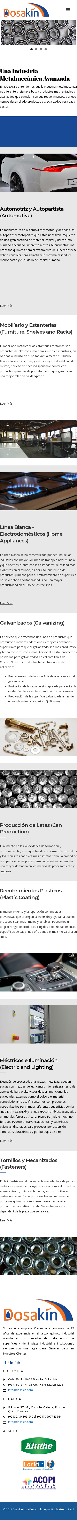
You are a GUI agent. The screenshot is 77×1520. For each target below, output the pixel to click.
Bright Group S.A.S (62, 1509)
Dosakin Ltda (21, 1509)
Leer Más (6, 306)
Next (70, 32)
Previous (7, 32)
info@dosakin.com (20, 1390)
